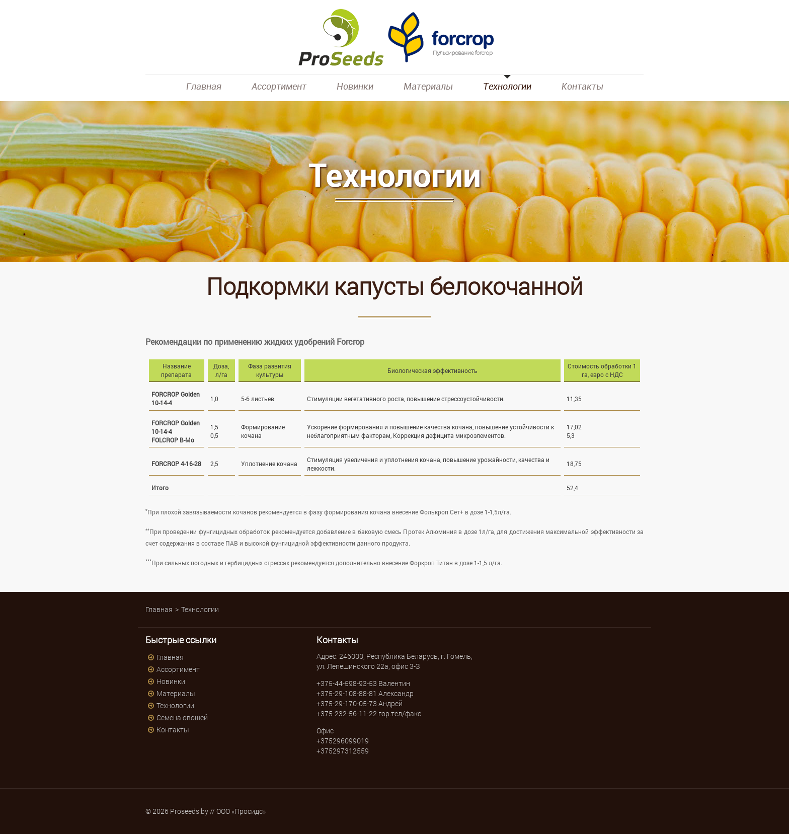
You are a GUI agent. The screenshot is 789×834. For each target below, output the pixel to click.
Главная (203, 86)
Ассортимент (279, 86)
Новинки (355, 86)
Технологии (507, 86)
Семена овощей (182, 717)
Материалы (428, 86)
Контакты (582, 86)
